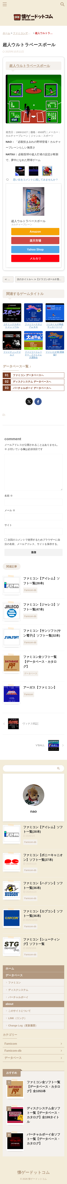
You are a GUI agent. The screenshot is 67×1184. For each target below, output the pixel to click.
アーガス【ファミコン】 (40, 687)
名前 (8, 495)
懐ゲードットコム (33, 1172)
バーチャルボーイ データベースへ (27, 388)
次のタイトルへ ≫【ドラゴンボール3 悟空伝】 (40, 279)
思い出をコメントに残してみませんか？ (35, 179)
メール (9, 510)
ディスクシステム (18, 989)
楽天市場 (35, 240)
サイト (8, 525)
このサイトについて (19, 1010)
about (9, 1003)
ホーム (6, 33)
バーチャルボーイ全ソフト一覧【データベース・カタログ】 (43, 1139)
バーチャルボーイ (18, 997)
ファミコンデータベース (22, 33)
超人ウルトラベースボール (29, 66)
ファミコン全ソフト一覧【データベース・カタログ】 (40, 661)
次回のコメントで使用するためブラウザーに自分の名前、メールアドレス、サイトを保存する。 (32, 541)
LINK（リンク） (17, 1018)
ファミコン (14, 982)
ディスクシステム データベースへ (27, 381)
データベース (14, 975)
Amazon (35, 231)
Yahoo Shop (35, 249)
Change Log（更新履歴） (23, 1025)
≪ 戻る (8, 279)
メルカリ (35, 258)
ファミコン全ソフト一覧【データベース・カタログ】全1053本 (43, 1086)
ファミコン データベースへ (23, 375)
